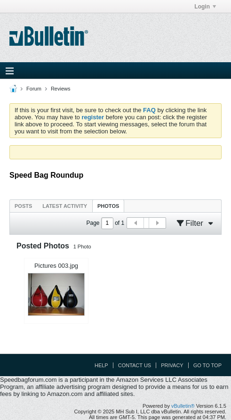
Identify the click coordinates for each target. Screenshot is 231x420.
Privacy (172, 365)
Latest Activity (64, 206)
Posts (23, 206)
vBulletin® (183, 406)
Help (101, 365)
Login (205, 6)
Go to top (207, 365)
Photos (108, 206)
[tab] (23, 205)
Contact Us (134, 365)
